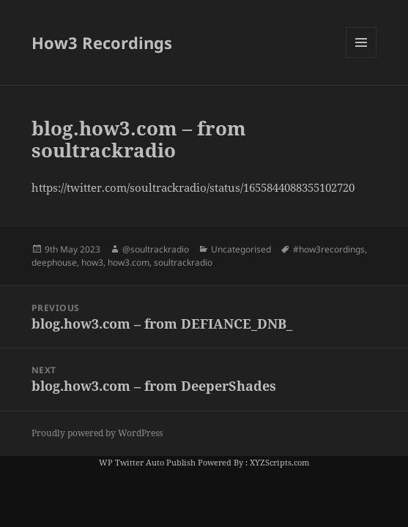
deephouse (54, 262)
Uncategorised (241, 249)
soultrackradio (183, 262)
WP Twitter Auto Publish (147, 462)
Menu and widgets (361, 57)
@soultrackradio (155, 249)
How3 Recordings (101, 42)
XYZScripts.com (279, 462)
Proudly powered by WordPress (97, 433)
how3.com (128, 262)
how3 (92, 262)
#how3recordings (329, 249)
